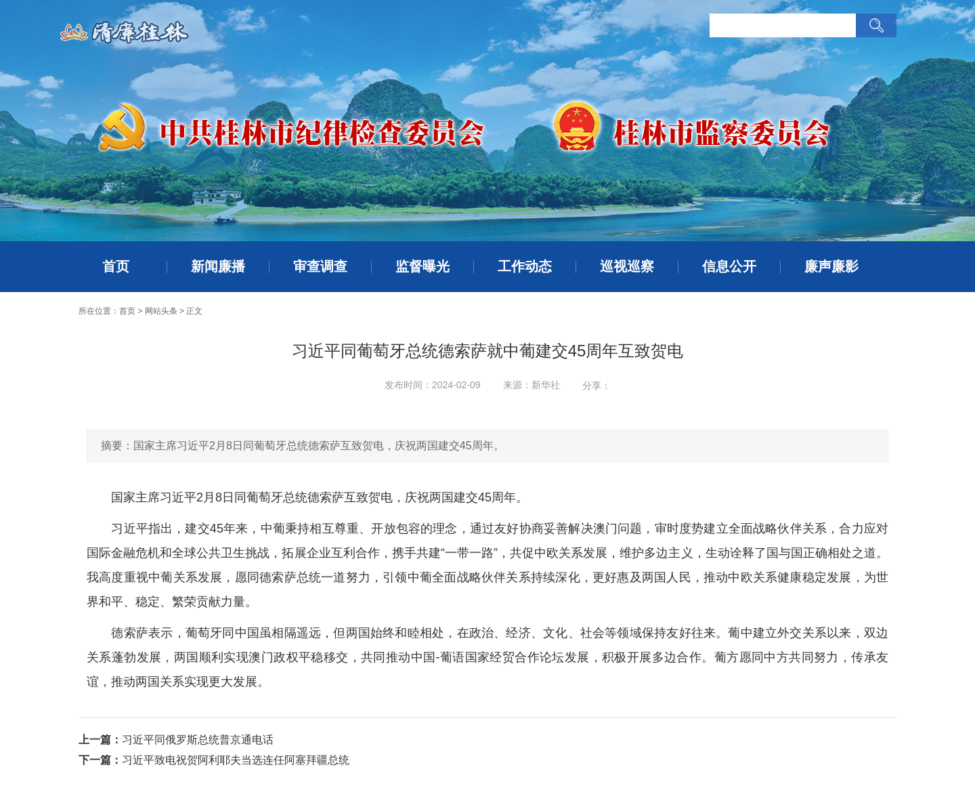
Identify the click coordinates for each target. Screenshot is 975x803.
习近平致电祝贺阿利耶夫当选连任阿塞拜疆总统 (235, 760)
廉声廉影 (831, 266)
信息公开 (729, 266)
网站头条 (161, 311)
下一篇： (100, 760)
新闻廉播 (218, 266)
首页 (115, 266)
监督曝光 (422, 266)
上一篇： (100, 739)
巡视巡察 (627, 266)
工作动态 (525, 266)
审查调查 (320, 266)
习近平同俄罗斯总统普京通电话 (198, 739)
